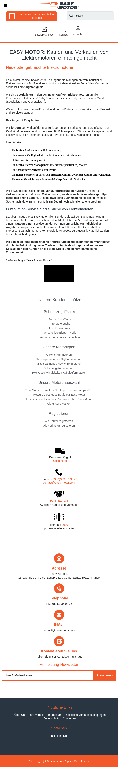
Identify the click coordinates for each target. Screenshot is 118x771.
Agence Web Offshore (77, 761)
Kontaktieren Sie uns (59, 651)
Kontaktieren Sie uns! (39, 260)
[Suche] (71, 16)
